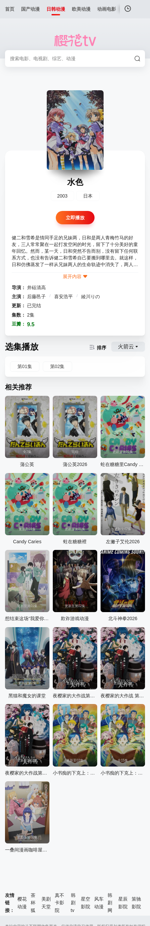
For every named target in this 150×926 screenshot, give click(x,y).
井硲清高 (36, 287)
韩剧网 (110, 903)
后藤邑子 (37, 296)
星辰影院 (123, 902)
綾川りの (90, 296)
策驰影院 (136, 902)
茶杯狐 (33, 903)
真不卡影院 (59, 903)
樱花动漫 (22, 902)
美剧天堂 (46, 902)
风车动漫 (99, 902)
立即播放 (75, 217)
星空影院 (85, 902)
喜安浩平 (64, 296)
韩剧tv (73, 903)
